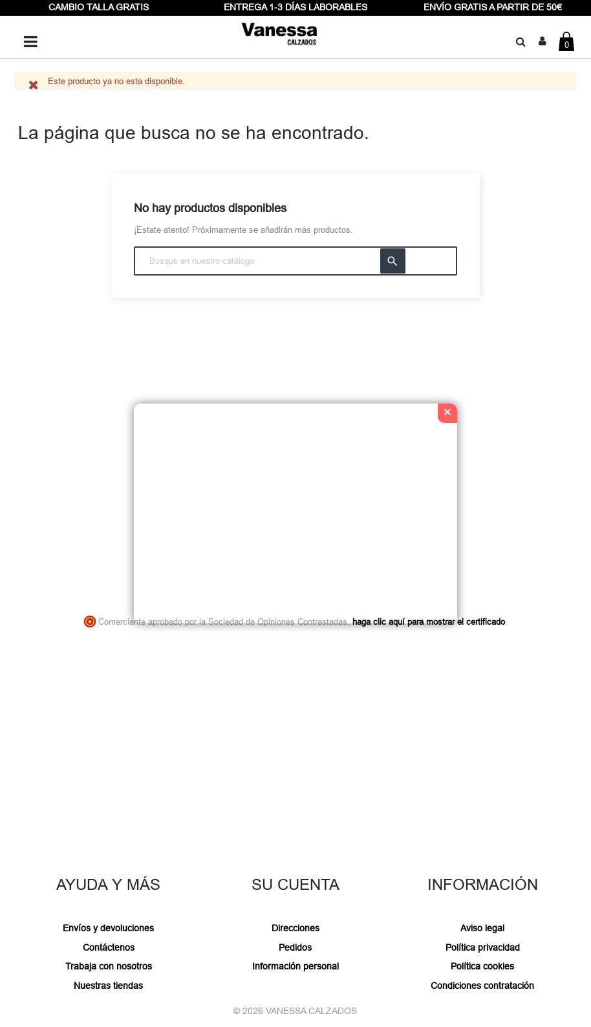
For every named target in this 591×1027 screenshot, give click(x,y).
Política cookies (482, 966)
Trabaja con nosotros (108, 966)
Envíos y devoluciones (108, 928)
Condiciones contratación (482, 985)
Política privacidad (483, 947)
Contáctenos (108, 947)
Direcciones (295, 928)
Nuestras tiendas (108, 985)
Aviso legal (482, 928)
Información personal (295, 966)
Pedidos (295, 947)
